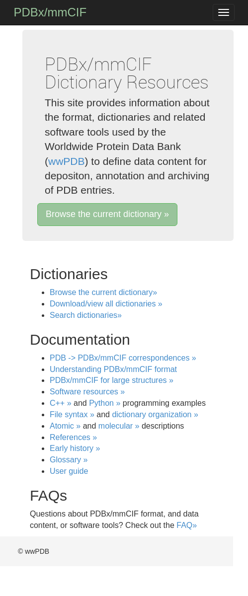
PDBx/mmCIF (49, 12)
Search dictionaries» (86, 315)
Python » (104, 403)
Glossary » (68, 459)
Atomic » (65, 426)
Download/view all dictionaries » (106, 303)
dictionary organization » (155, 414)
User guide (69, 471)
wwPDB (66, 161)
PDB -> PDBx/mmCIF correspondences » (123, 358)
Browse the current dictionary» (103, 292)
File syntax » (72, 414)
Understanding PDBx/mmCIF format (113, 369)
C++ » (61, 403)
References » (73, 437)
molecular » (119, 426)
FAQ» (186, 525)
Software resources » (87, 391)
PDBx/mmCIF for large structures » (111, 380)
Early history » (75, 448)
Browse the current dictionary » (107, 214)
